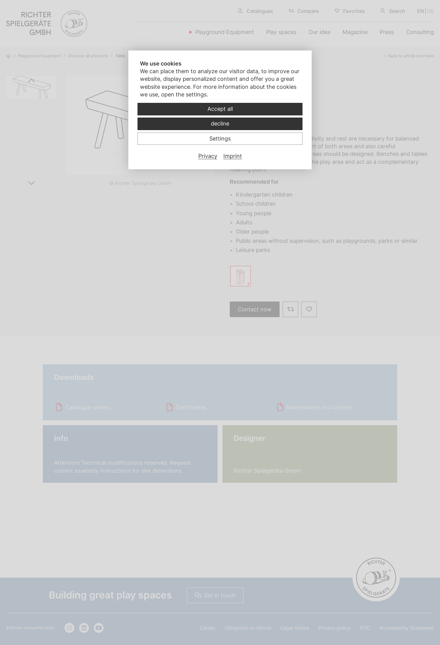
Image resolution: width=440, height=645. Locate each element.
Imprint (232, 156)
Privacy (207, 156)
